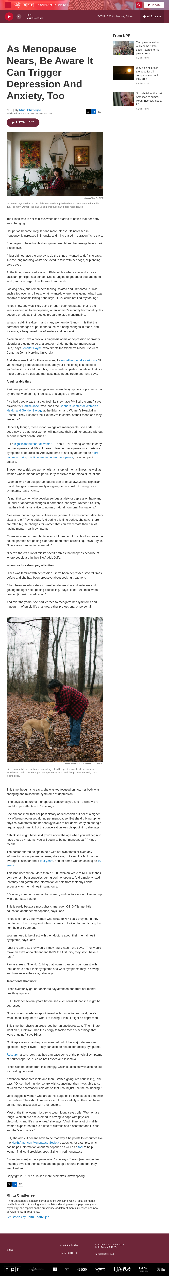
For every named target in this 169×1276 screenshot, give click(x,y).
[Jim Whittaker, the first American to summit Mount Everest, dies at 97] (123, 99)
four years (46, 861)
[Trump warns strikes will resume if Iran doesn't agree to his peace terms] (123, 48)
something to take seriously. (79, 360)
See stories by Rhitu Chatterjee (28, 1217)
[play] (9, 17)
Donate (156, 5)
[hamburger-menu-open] (8, 5)
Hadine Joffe (30, 406)
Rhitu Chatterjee (30, 110)
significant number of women (33, 444)
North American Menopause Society (35, 1142)
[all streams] (152, 16)
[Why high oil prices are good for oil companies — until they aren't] (123, 73)
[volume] (19, 16)
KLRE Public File (68, 1253)
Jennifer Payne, (32, 348)
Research (13, 1054)
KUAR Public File (69, 1245)
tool (80, 1147)
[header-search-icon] (139, 5)
